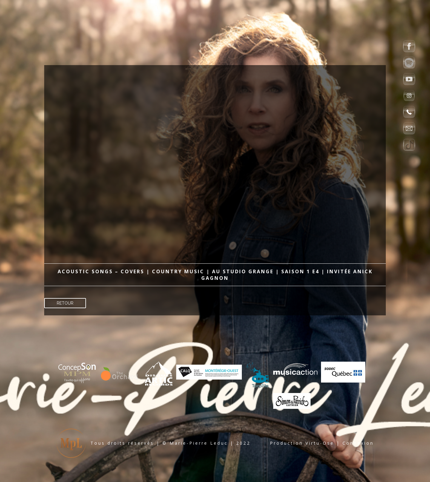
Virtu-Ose (319, 443)
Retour (65, 303)
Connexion (358, 443)
